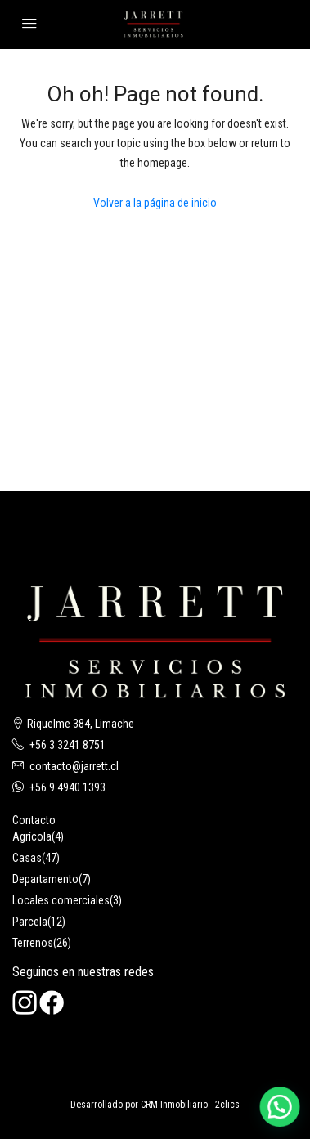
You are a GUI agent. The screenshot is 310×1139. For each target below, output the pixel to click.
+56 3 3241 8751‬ (67, 744)
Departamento (45, 879)
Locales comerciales (61, 900)
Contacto (34, 820)
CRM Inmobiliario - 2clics (190, 1104)
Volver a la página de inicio (155, 202)
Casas (27, 857)
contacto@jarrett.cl (74, 766)
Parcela (29, 921)
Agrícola (32, 836)
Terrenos (32, 942)
